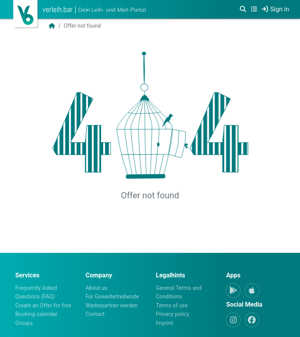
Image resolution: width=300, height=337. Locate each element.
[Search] (243, 9)
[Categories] (253, 9)
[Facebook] (252, 320)
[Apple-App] (252, 291)
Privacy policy (172, 314)
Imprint (164, 323)
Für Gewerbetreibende (112, 296)
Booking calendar (36, 314)
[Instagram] (233, 320)
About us (96, 288)
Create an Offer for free (43, 305)
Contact (95, 314)
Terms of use (172, 305)
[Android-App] (233, 291)
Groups (24, 323)
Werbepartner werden (112, 305)
